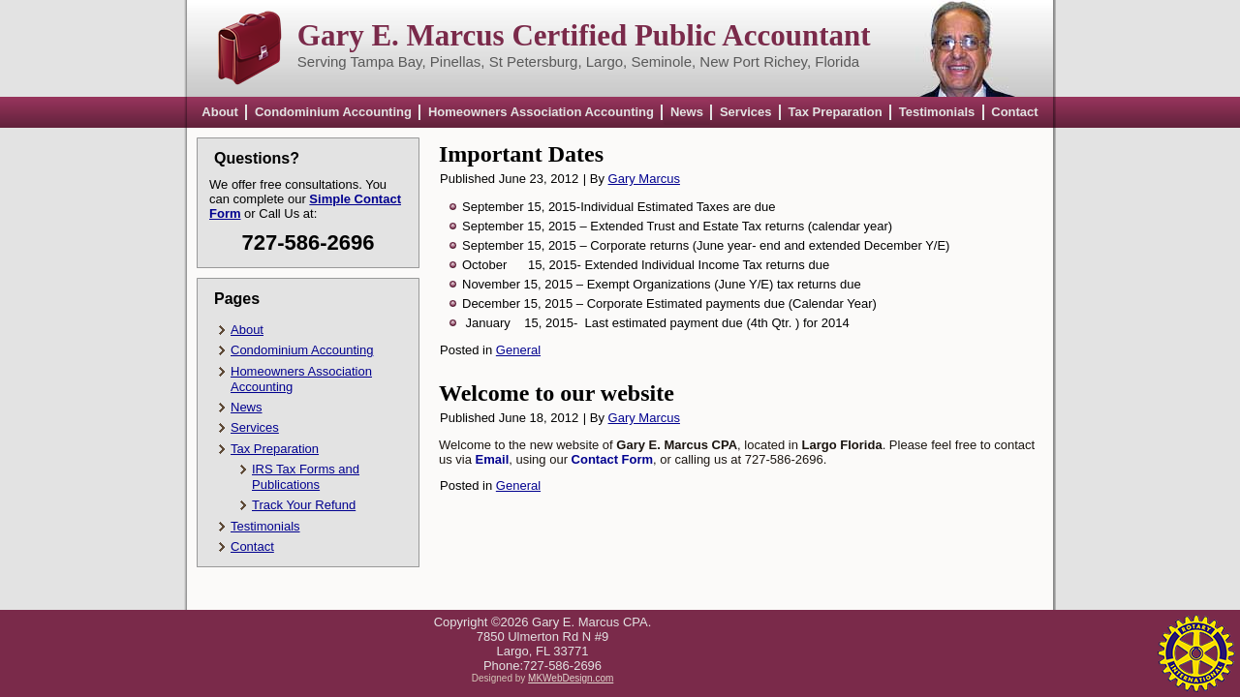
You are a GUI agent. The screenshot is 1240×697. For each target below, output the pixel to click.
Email (493, 459)
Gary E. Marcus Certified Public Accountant (584, 35)
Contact (1014, 112)
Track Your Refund (304, 505)
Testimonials (937, 112)
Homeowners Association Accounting (541, 112)
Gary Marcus (644, 178)
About (220, 112)
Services (746, 112)
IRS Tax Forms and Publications (305, 477)
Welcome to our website (556, 393)
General (518, 350)
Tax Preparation (835, 112)
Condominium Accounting (333, 112)
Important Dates (521, 154)
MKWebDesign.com (570, 678)
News (686, 112)
